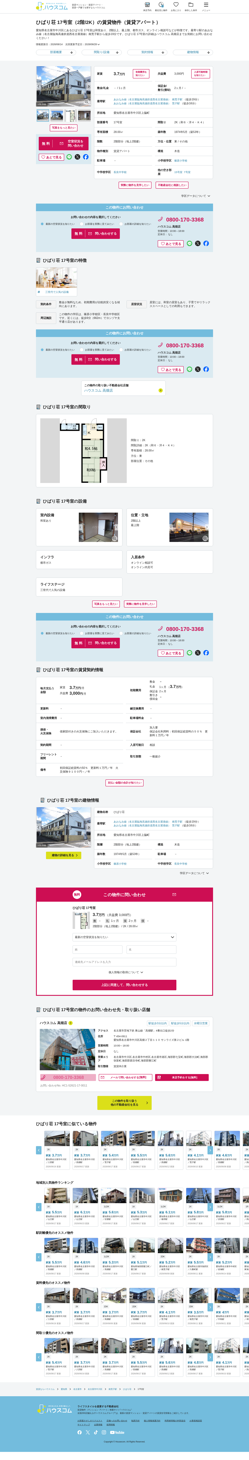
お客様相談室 (196, 1429)
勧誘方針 (135, 1429)
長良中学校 (120, 172)
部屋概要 (56, 52)
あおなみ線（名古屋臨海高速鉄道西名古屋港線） (144, 100)
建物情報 (193, 52)
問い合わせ (128, 1085)
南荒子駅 (181, 100)
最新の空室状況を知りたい (57, 225)
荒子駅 (180, 104)
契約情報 (147, 52)
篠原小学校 (181, 161)
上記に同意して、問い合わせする (124, 988)
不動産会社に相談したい (173, 186)
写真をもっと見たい (63, 128)
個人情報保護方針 (152, 1429)
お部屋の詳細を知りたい (135, 225)
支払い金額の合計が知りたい (124, 785)
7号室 (187, 172)
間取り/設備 (101, 52)
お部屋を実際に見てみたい (97, 225)
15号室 (178, 172)
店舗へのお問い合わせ (117, 1429)
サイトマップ (83, 1433)
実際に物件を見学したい (134, 186)
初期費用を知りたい (140, 74)
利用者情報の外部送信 (175, 1429)
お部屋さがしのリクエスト (89, 1429)
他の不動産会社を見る (124, 1110)
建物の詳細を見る (63, 858)
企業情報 (98, 1433)
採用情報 (111, 1433)
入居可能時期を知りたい (199, 74)
